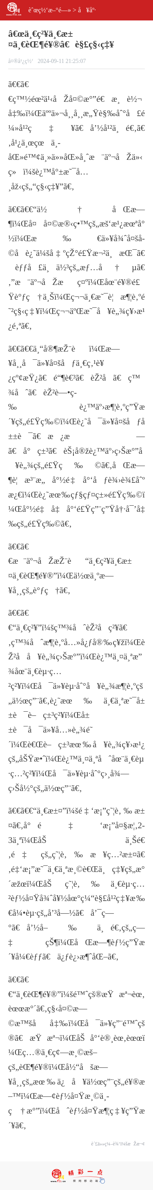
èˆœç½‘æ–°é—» (50, 10)
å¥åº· (87, 10)
